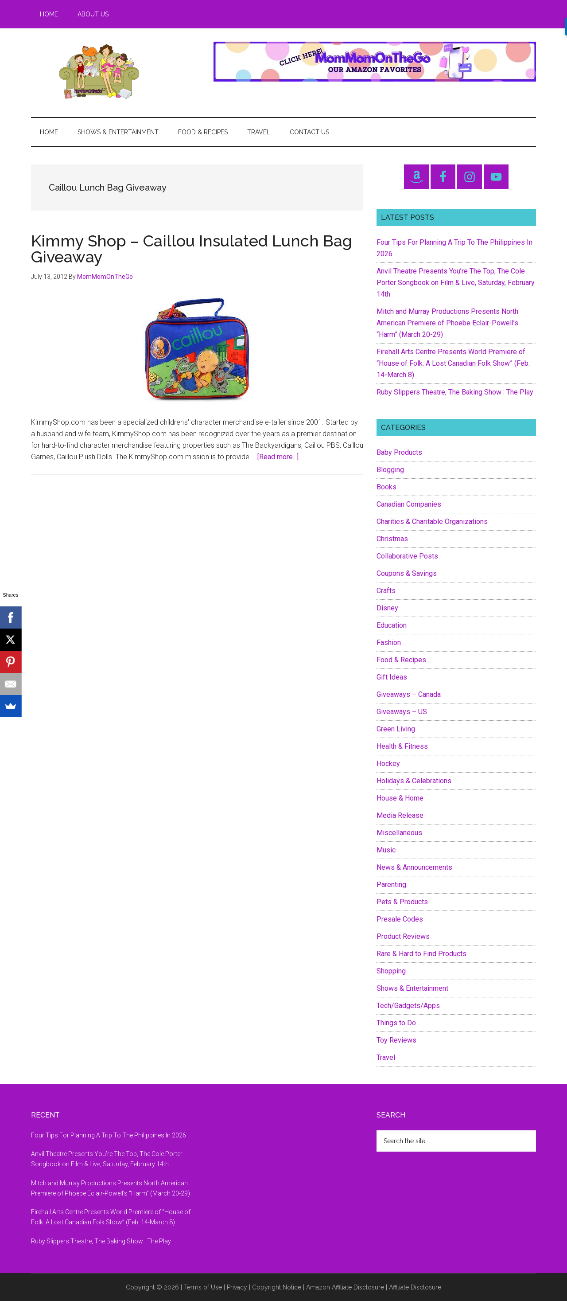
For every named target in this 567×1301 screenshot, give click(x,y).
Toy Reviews (396, 1040)
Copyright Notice (276, 1287)
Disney (387, 608)
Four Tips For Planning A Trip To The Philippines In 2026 (108, 1135)
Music (386, 850)
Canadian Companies (409, 504)
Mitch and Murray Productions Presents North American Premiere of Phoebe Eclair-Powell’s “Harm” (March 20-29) (447, 323)
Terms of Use (203, 1287)
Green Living (396, 729)
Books (386, 487)
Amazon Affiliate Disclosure (345, 1287)
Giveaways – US (402, 711)
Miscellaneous (399, 832)
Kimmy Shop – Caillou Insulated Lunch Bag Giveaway (191, 248)
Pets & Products (402, 902)
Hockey (388, 763)
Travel (386, 1057)
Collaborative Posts (407, 556)
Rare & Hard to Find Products (421, 953)
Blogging (390, 469)
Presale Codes (400, 919)
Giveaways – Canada (409, 694)
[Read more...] (278, 457)
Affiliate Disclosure (415, 1287)
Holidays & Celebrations (414, 781)
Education (392, 625)
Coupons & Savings (407, 573)
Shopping (391, 971)
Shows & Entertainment (412, 988)
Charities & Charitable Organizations (432, 521)
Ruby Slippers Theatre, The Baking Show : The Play (455, 392)
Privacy (237, 1287)
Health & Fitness (402, 746)
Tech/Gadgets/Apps (408, 1005)
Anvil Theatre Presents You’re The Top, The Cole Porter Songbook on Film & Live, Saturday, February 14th (456, 282)
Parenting (391, 884)
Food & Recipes (401, 660)
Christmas (392, 539)
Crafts (386, 590)
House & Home (400, 798)
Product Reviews (403, 936)
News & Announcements (414, 867)
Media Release (400, 815)
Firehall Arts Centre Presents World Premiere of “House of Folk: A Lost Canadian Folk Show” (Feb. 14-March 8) (453, 363)
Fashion (389, 642)
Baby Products (399, 452)
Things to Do (396, 1023)
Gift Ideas (392, 677)
